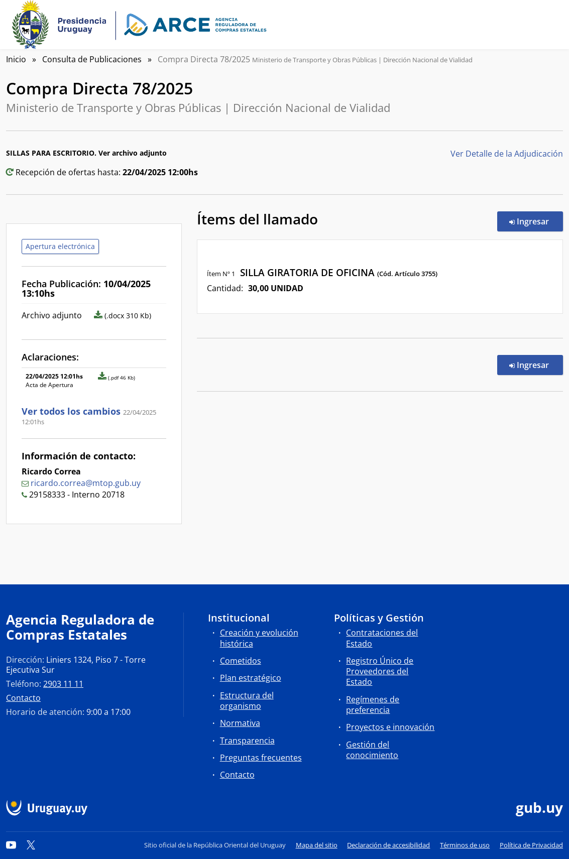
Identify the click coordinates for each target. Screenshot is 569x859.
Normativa (240, 722)
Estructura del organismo (247, 700)
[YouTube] (11, 844)
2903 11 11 (63, 683)
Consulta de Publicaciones (92, 59)
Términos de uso (465, 844)
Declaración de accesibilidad (388, 844)
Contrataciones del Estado (382, 638)
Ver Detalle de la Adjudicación (506, 153)
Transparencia (247, 740)
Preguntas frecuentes (261, 757)
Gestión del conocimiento (372, 750)
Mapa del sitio (316, 844)
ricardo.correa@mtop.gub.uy (86, 482)
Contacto (23, 697)
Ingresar (536, 221)
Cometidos (240, 660)
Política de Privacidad (531, 844)
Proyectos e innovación (390, 726)
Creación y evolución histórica (259, 638)
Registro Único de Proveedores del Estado (379, 671)
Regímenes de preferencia (372, 704)
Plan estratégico (250, 677)
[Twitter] (31, 844)
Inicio (16, 59)
